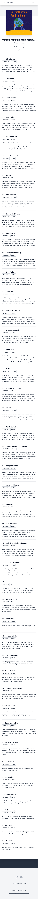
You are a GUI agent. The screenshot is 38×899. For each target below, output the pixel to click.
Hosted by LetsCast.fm (19, 890)
